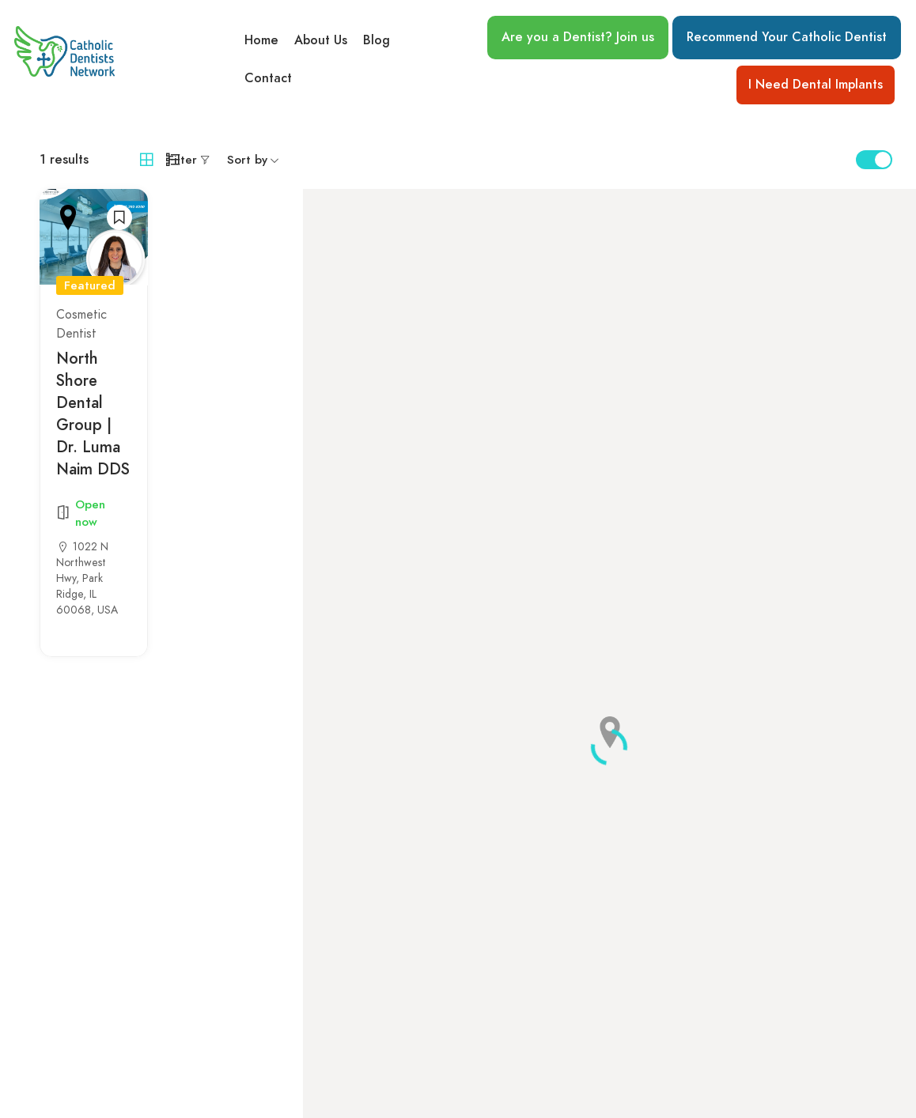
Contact (268, 78)
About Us (320, 40)
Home (261, 40)
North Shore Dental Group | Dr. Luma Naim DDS (93, 413)
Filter (182, 160)
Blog (376, 40)
